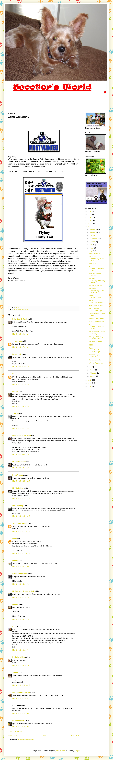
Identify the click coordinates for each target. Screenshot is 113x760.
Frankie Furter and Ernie (21, 435)
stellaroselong (17, 506)
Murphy (15, 604)
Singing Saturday (95, 360)
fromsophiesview (18, 721)
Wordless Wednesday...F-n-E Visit (96, 258)
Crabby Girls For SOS (97, 319)
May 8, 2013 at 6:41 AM (20, 334)
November (93, 232)
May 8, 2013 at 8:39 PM (20, 665)
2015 (90, 220)
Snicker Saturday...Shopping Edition (97, 280)
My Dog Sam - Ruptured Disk (23, 591)
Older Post (75, 736)
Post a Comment (16, 731)
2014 (90, 224)
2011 (90, 383)
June (91, 248)
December (93, 229)
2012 (90, 380)
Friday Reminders (95, 285)
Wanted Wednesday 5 (21, 309)
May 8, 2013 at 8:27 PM (20, 650)
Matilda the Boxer (19, 462)
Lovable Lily (17, 354)
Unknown (16, 374)
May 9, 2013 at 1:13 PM (20, 713)
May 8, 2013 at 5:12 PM (20, 584)
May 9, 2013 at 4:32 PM (20, 727)
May (91, 251)
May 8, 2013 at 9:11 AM (20, 455)
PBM (91, 345)
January (93, 376)
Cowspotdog (17, 341)
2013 (90, 227)
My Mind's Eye (17, 488)
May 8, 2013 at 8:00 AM (20, 406)
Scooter (15, 672)
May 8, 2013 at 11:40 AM (21, 553)
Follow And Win (94, 254)
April (91, 367)
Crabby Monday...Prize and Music (96, 327)
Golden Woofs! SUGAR (21, 692)
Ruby (14, 626)
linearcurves (60, 751)
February (93, 373)
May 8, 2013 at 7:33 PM (20, 597)
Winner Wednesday (96, 363)
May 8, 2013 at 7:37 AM (20, 384)
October (93, 236)
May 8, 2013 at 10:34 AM (21, 498)
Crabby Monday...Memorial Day (96, 269)
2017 (90, 214)
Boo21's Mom (17, 475)
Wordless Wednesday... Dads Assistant (96, 290)
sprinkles (15, 560)
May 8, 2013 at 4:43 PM (20, 566)
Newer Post (12, 736)
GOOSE (15, 391)
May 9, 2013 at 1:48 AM (20, 698)
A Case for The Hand (96, 322)
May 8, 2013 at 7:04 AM (20, 347)
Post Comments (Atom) (26, 740)
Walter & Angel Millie (20, 573)
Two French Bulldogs (20, 523)
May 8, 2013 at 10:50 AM (21, 516)
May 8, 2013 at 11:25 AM (21, 531)
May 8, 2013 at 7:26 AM (20, 367)
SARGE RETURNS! (96, 306)
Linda (14, 538)
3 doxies (15, 413)
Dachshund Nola (18, 657)
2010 (90, 386)
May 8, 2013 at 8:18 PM (20, 619)
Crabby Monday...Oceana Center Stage (96, 350)
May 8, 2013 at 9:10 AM (20, 428)
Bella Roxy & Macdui (20, 319)
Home (44, 736)
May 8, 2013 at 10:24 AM (21, 481)
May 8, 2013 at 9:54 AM (20, 468)
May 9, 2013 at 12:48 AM (21, 685)
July (91, 245)
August (92, 242)
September (94, 239)
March (92, 370)
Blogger (77, 751)
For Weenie (93, 264)
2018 (90, 211)
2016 (90, 217)
